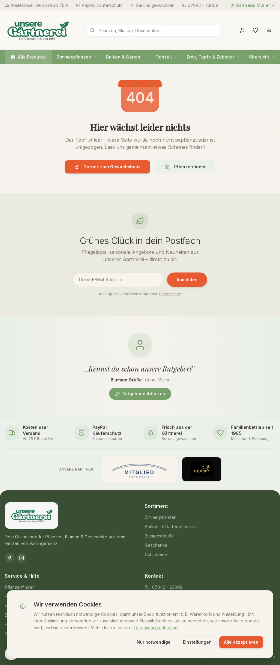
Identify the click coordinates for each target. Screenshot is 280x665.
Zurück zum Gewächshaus (107, 166)
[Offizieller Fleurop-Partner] (202, 469)
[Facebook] (9, 558)
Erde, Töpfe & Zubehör (213, 56)
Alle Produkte (28, 56)
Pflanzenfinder (185, 166)
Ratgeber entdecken (140, 393)
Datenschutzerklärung (156, 627)
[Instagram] (21, 558)
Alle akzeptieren (241, 641)
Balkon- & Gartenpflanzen (170, 526)
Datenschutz (170, 294)
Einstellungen (197, 641)
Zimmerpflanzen (77, 56)
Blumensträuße (159, 535)
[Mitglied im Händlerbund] (139, 469)
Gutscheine (156, 554)
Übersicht (262, 56)
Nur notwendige (153, 641)
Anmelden (187, 279)
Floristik (166, 56)
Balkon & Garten (126, 56)
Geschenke (156, 545)
